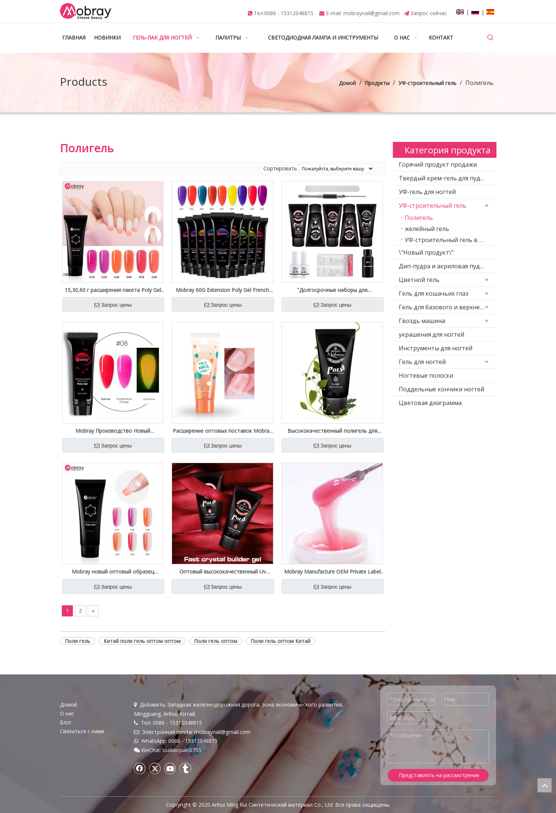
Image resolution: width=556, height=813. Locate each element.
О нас (67, 713)
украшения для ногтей (431, 334)
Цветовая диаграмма (430, 403)
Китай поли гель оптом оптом (142, 640)
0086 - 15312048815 (288, 13)
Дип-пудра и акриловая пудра (443, 266)
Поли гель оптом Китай (280, 640)
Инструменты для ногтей (435, 348)
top (545, 785)
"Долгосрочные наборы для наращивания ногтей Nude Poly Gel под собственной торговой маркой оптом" (332, 290)
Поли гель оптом (215, 640)
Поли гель (77, 640)
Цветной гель (419, 280)
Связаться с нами (82, 731)
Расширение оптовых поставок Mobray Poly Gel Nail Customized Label (222, 431)
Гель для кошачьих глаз (433, 293)
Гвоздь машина (422, 321)
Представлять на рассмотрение (439, 775)
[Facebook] (140, 768)
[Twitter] (155, 768)
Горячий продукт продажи (438, 164)
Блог (66, 722)
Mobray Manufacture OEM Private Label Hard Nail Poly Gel (332, 571)
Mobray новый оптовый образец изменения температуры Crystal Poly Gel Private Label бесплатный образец (112, 571)
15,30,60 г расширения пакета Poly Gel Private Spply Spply (113, 290)
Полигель (419, 218)
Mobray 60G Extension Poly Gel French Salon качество (222, 290)
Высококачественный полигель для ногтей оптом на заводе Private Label (332, 431)
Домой (68, 704)
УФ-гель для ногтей (427, 192)
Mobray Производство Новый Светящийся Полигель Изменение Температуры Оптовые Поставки (113, 431)
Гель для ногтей (422, 362)
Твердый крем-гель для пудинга (446, 178)
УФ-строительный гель (432, 205)
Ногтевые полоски (426, 375)
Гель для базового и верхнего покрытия (447, 307)
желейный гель (427, 229)
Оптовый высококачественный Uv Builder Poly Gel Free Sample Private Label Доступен (222, 571)
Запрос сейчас (429, 13)
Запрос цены (113, 305)
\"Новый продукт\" (426, 252)
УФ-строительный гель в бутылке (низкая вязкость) (450, 240)
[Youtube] (170, 768)
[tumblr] (185, 768)
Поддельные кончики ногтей (441, 389)
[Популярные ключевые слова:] (490, 38)
